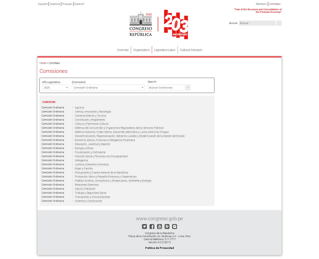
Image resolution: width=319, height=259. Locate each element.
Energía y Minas (84, 148)
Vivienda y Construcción (88, 200)
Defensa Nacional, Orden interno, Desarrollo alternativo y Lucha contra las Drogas (122, 131)
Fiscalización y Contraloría (90, 152)
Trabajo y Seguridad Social (90, 192)
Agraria (79, 107)
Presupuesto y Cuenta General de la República (101, 172)
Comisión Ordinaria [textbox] (86, 87)
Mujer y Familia (84, 168)
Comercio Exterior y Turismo (90, 115)
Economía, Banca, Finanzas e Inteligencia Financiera (105, 139)
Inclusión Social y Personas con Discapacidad (101, 156)
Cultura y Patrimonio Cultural (91, 123)
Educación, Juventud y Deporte (92, 144)
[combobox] (55, 87)
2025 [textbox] (47, 87)
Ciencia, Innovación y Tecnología (93, 111)
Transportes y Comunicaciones (92, 196)
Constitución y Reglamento (90, 119)
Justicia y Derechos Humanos (92, 164)
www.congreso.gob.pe (159, 218)
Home (42, 63)
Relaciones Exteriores (87, 184)
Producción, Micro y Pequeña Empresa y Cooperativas (106, 176)
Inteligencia (81, 160)
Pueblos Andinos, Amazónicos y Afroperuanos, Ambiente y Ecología (113, 180)
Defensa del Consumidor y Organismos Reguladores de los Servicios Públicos (119, 127)
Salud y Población (85, 188)
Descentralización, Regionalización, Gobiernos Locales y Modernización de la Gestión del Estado (130, 135)
